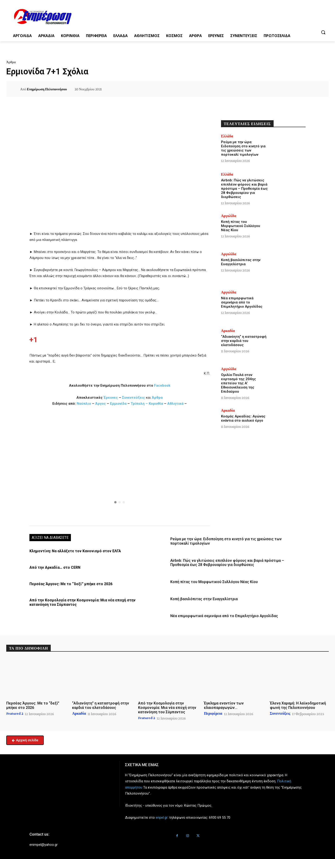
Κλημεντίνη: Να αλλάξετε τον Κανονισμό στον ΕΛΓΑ (73, 551)
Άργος (101, 403)
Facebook (162, 385)
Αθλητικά (175, 403)
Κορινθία (156, 403)
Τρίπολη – (139, 403)
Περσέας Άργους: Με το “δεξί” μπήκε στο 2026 (69, 583)
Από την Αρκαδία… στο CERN (54, 567)
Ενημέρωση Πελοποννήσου (47, 89)
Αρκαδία (228, 331)
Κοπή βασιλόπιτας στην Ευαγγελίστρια (202, 598)
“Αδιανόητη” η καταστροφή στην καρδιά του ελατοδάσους (243, 341)
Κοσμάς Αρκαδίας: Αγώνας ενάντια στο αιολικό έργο (243, 418)
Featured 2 (14, 712)
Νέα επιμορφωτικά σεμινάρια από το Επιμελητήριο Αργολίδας (222, 615)
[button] (323, 32)
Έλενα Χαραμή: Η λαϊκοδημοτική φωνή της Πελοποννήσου (298, 704)
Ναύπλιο (84, 403)
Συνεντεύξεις (133, 397)
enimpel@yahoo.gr (43, 843)
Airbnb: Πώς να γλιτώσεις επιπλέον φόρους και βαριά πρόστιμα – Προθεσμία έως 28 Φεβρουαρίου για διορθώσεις (225, 562)
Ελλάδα (227, 136)
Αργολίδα (228, 216)
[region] (119, 465)
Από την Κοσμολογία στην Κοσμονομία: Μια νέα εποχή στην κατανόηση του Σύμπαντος (167, 706)
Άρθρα (11, 62)
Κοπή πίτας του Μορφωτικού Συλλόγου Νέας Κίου (212, 581)
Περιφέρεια (213, 712)
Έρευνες (111, 397)
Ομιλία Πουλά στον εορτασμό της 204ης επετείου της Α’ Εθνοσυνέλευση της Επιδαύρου (238, 383)
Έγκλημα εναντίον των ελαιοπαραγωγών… (224, 704)
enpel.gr (162, 816)
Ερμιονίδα (118, 403)
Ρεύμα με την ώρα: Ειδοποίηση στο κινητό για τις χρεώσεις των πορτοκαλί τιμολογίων (243, 148)
